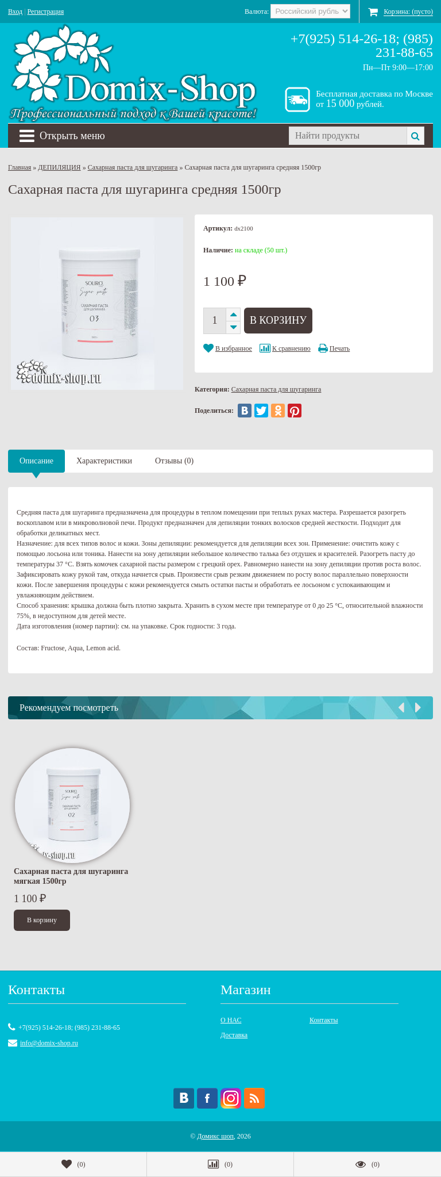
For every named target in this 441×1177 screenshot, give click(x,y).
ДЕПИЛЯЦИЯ (59, 167)
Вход (15, 11)
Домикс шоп (215, 1136)
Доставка (233, 1035)
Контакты (324, 1020)
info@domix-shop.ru (49, 1043)
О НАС (230, 1020)
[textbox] (348, 135)
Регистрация (46, 11)
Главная (19, 167)
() (73, 1164)
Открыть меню (62, 135)
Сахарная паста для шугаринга (133, 167)
